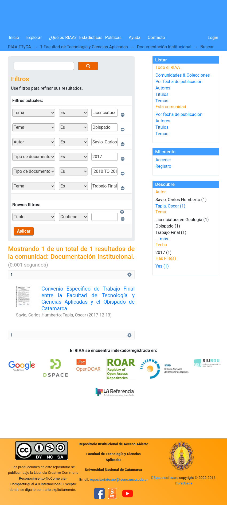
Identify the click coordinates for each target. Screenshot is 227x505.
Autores (162, 88)
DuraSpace (184, 483)
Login (213, 37)
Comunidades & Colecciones (182, 75)
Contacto (156, 37)
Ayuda (134, 37)
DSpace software (164, 478)
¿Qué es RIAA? (63, 37)
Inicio (14, 37)
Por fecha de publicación (178, 81)
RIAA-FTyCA (19, 46)
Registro (163, 166)
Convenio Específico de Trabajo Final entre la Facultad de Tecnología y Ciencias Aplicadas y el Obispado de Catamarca (88, 298)
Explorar (34, 37)
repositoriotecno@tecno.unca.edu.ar (119, 479)
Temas (161, 100)
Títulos (162, 94)
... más (161, 238)
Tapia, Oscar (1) (170, 206)
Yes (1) (162, 266)
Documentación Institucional (164, 46)
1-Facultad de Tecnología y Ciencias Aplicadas (84, 46)
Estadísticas (91, 37)
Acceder (163, 159)
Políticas (113, 37)
